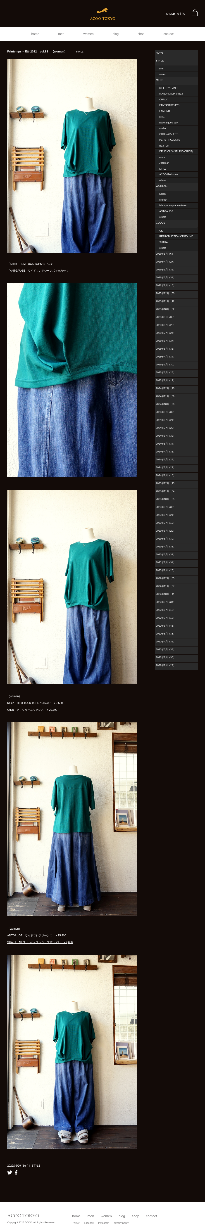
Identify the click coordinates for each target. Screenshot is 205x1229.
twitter (9, 1172)
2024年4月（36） (166, 451)
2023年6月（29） (166, 530)
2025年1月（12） (166, 380)
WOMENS (161, 186)
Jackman (164, 162)
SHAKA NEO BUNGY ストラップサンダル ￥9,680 (40, 942)
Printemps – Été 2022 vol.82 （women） (45, 51)
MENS (159, 80)
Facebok (88, 1223)
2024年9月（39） (166, 412)
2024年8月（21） (166, 420)
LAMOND (164, 111)
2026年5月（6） (165, 253)
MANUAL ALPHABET (171, 93)
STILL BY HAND (168, 88)
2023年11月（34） (166, 491)
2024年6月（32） (166, 435)
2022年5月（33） (166, 633)
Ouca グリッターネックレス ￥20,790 (32, 709)
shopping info (175, 13)
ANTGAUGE (166, 211)
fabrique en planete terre (172, 205)
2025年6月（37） (166, 340)
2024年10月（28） (166, 404)
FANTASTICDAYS (169, 105)
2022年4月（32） (166, 641)
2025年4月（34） (166, 356)
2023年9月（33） (166, 507)
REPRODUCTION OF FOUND (176, 236)
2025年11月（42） (166, 301)
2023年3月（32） (166, 554)
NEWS (159, 52)
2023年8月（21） (166, 515)
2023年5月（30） (166, 538)
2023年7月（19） (166, 522)
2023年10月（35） (166, 499)
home (35, 34)
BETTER (164, 145)
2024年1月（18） (166, 475)
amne (162, 157)
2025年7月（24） (166, 333)
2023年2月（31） (166, 562)
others (162, 180)
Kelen (162, 193)
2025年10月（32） (166, 309)
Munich (163, 199)
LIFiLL (162, 168)
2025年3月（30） (166, 364)
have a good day (168, 122)
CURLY (163, 99)
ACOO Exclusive (168, 174)
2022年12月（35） (166, 578)
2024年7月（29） (166, 427)
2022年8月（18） (166, 610)
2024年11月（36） (166, 396)
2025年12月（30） (166, 293)
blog (116, 34)
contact (169, 34)
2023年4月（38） (166, 546)
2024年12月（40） (166, 388)
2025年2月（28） (166, 372)
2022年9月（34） (166, 602)
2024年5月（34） (166, 443)
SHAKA (163, 242)
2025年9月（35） (166, 317)
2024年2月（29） (166, 467)
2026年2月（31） (166, 277)
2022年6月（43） (166, 625)
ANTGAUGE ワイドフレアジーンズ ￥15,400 (36, 935)
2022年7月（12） (166, 617)
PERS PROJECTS (169, 139)
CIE (161, 230)
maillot (163, 128)
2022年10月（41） (166, 594)
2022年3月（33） (166, 649)
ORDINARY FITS (169, 134)
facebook (16, 1172)
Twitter (75, 1223)
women (88, 34)
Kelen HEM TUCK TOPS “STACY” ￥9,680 (35, 703)
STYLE (160, 60)
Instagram (103, 1223)
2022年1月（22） (166, 665)
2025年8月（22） (166, 325)
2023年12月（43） (166, 483)
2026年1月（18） (166, 285)
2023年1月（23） (166, 570)
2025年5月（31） (166, 348)
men (61, 34)
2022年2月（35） (166, 657)
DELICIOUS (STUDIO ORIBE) (176, 151)
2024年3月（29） (166, 459)
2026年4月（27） (166, 261)
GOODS (160, 222)
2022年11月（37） (166, 586)
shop (141, 34)
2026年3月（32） (166, 269)
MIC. (161, 116)
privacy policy (121, 1223)
